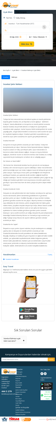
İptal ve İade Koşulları (21, 390)
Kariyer (17, 405)
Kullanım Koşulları (20, 414)
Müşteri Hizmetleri (21, 392)
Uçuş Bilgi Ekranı (20, 401)
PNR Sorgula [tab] (21, 12)
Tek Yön (9, 18)
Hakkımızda (19, 394)
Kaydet (51, 359)
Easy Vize (18, 378)
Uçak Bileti (15, 70)
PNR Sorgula (19, 372)
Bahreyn (14, 77)
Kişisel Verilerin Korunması (23, 412)
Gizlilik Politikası (20, 410)
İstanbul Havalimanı (11, 259)
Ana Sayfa (6, 70)
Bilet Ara (26, 44)
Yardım (18, 396)
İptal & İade (19, 374)
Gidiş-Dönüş (20, 18)
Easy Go (18, 381)
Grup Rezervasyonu (21, 376)
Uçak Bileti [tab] (8, 12)
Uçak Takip (19, 403)
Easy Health (19, 383)
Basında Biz (19, 385)
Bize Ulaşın (19, 399)
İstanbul (5, 77)
